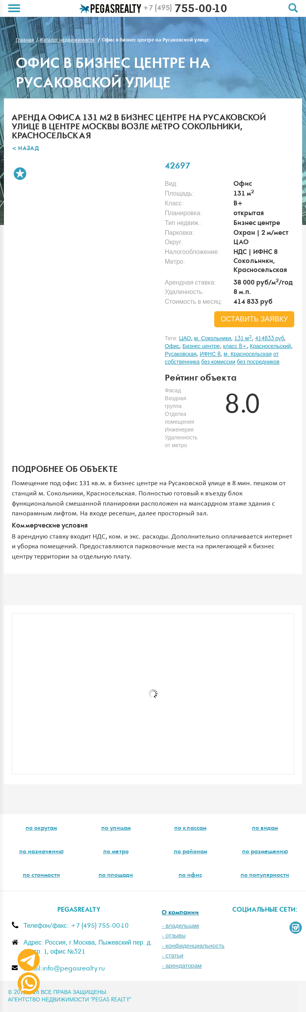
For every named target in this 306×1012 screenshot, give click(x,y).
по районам (190, 852)
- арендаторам (182, 966)
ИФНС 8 (210, 354)
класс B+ (235, 346)
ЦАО (185, 338)
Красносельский (270, 346)
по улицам (116, 828)
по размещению (265, 852)
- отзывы (174, 936)
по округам (41, 828)
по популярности (264, 875)
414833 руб (269, 338)
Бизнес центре (201, 346)
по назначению (41, 852)
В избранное (20, 173)
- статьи (172, 956)
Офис (172, 346)
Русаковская (181, 354)
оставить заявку (254, 319)
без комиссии (218, 362)
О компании (180, 913)
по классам (190, 828)
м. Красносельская (247, 354)
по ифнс (190, 875)
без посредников (258, 362)
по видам (265, 828)
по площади (115, 875)
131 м (243, 338)
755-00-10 (185, 9)
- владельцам (180, 926)
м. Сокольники (212, 338)
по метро (116, 852)
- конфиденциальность (193, 946)
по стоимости (41, 875)
